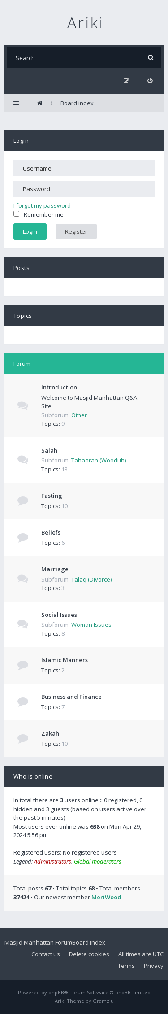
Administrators (52, 861)
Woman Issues (91, 624)
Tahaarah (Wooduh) (98, 460)
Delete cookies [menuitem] (89, 954)
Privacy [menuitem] (154, 966)
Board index (88, 942)
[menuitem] (149, 80)
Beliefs (50, 532)
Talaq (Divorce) (91, 579)
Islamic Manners (64, 660)
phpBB (56, 992)
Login (21, 141)
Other (79, 415)
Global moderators (97, 861)
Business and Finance (71, 697)
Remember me (38, 214)
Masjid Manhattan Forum (38, 942)
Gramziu (103, 1000)
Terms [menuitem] (126, 966)
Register (76, 231)
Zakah (50, 733)
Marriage (55, 569)
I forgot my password (42, 205)
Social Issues (59, 615)
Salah (49, 450)
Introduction (59, 387)
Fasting (51, 496)
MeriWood (106, 897)
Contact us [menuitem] (45, 954)
